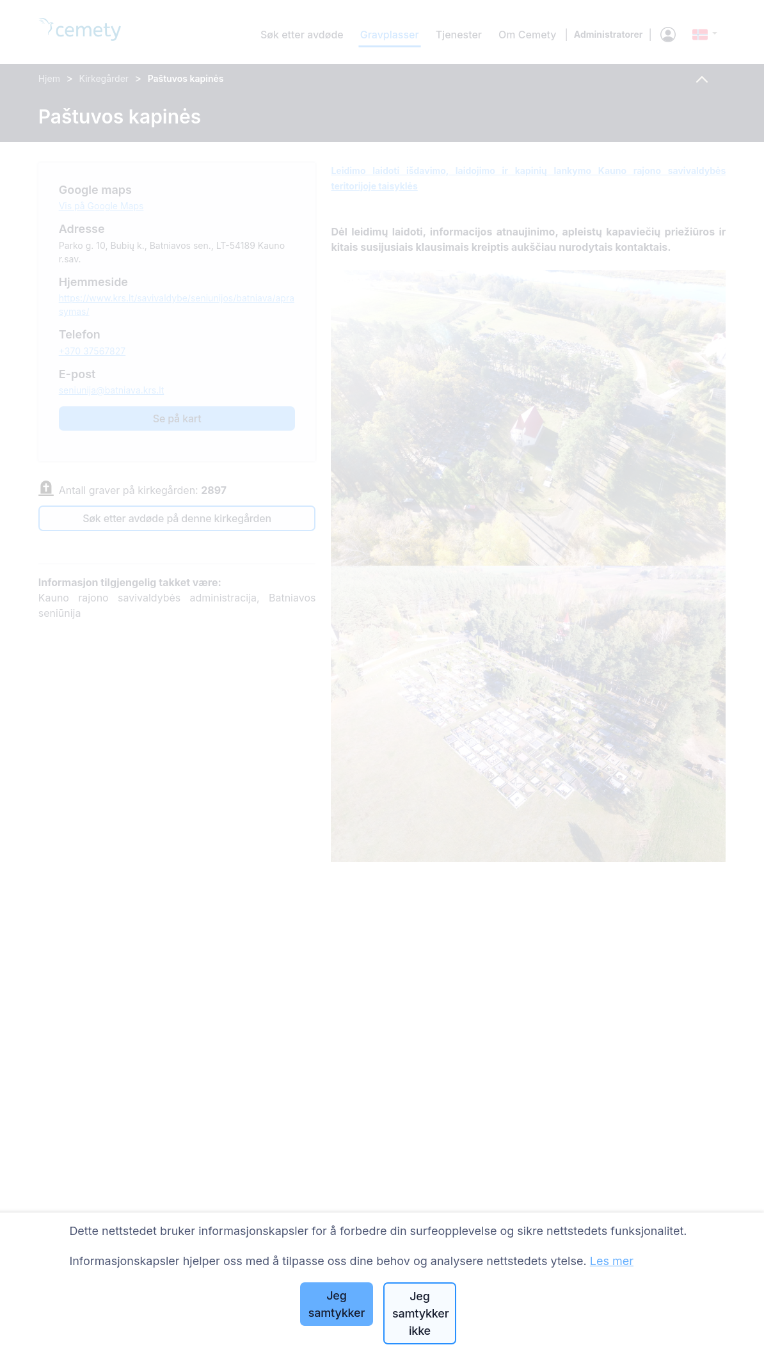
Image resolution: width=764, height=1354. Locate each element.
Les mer (611, 1261)
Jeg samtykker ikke (420, 1313)
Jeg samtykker (336, 1304)
